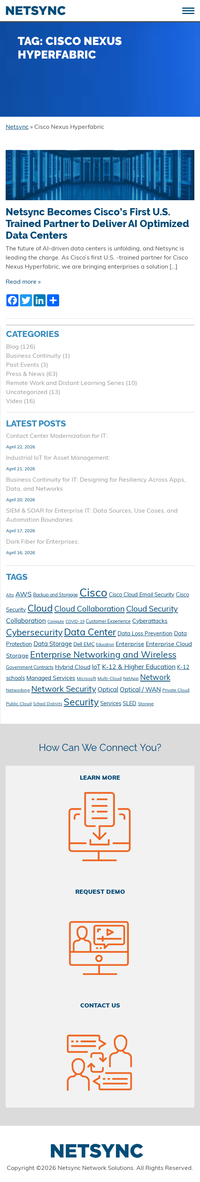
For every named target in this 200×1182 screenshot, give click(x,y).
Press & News (25, 374)
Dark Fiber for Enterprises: (42, 542)
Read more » (23, 282)
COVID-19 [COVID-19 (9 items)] (75, 622)
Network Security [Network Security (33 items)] (63, 690)
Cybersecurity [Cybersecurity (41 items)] (34, 633)
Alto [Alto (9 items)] (10, 595)
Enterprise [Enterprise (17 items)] (130, 644)
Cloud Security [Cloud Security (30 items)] (152, 609)
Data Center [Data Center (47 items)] (90, 633)
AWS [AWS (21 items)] (23, 595)
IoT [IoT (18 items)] (96, 667)
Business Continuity (33, 356)
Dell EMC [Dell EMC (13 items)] (84, 644)
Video (14, 402)
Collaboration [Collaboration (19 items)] (26, 621)
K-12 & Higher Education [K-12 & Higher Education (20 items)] (139, 667)
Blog (12, 347)
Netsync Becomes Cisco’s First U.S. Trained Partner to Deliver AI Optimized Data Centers (97, 223)
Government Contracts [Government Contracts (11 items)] (29, 668)
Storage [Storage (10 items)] (146, 704)
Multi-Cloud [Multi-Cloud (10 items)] (110, 679)
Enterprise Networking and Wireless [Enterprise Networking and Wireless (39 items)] (103, 655)
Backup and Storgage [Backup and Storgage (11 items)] (55, 595)
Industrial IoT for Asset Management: (58, 458)
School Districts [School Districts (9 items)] (47, 704)
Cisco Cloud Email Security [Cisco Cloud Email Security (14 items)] (141, 595)
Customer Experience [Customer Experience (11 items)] (108, 622)
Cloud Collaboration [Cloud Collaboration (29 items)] (89, 609)
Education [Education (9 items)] (105, 645)
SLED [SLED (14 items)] (129, 704)
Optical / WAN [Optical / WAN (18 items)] (140, 690)
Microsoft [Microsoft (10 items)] (86, 679)
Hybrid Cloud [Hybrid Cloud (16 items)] (72, 667)
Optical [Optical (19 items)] (108, 690)
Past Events (22, 365)
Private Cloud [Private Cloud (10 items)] (175, 690)
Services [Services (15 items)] (110, 704)
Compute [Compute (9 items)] (55, 622)
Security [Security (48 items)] (81, 703)
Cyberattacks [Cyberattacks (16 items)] (150, 621)
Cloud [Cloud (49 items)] (40, 609)
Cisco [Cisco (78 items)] (93, 593)
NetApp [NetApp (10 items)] (131, 679)
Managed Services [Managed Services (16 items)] (50, 678)
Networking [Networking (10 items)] (18, 690)
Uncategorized (26, 392)
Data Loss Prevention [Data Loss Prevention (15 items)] (145, 634)
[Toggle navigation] (191, 10)
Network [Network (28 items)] (155, 678)
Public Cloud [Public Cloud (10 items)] (19, 704)
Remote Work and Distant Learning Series (65, 383)
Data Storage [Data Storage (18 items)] (53, 644)
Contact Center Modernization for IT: (57, 436)
